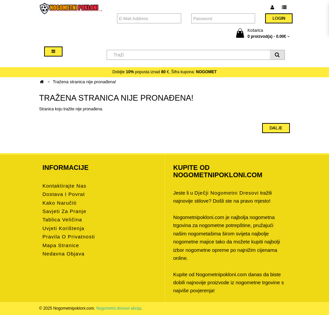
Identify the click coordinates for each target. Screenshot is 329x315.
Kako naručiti (59, 203)
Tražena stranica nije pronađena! (84, 81)
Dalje (276, 128)
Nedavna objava (63, 253)
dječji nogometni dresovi (226, 193)
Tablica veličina (62, 219)
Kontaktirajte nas (64, 186)
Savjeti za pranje (64, 211)
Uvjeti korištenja (63, 228)
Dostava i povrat (63, 194)
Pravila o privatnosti (68, 236)
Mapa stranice (60, 245)
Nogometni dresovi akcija (118, 308)
